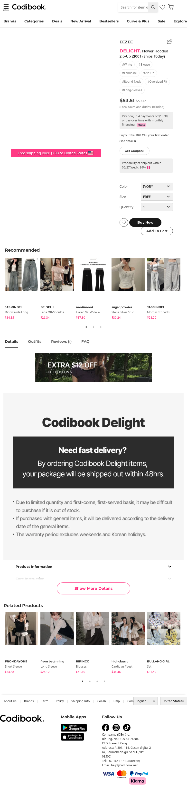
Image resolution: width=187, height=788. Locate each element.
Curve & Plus (138, 21)
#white (127, 64)
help (116, 701)
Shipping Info (80, 701)
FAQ (85, 341)
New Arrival (80, 21)
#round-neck (131, 81)
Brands (9, 21)
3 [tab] (100, 327)
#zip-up (148, 73)
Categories (34, 21)
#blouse (144, 64)
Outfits (34, 341)
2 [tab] (93, 327)
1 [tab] (86, 327)
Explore (180, 21)
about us (10, 701)
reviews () (61, 341)
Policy (60, 701)
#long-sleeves (132, 90)
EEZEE (126, 42)
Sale (161, 21)
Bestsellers (109, 21)
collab (101, 701)
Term (44, 701)
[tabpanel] (22, 289)
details (11, 341)
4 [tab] (104, 681)
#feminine (129, 73)
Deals (57, 21)
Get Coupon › (134, 151)
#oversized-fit (157, 81)
